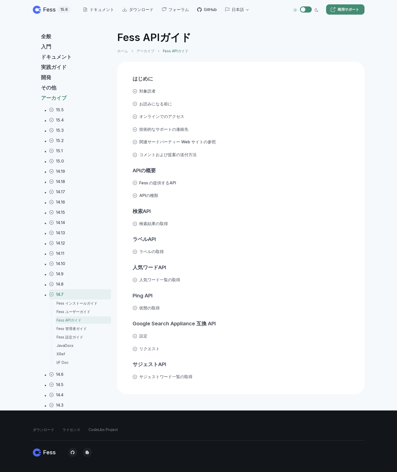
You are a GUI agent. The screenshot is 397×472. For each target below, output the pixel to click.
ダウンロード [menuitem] (138, 9)
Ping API (143, 296)
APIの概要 (144, 170)
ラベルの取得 (148, 251)
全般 (46, 36)
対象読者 (144, 91)
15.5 (56, 109)
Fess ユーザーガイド (73, 311)
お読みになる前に (152, 103)
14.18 (57, 181)
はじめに (143, 79)
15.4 (56, 120)
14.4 (56, 394)
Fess (52, 9)
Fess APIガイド (69, 320)
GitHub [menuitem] (207, 9)
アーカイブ (54, 98)
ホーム (122, 51)
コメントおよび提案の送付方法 (165, 154)
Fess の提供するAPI (154, 182)
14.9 (56, 273)
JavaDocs (65, 345)
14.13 (57, 232)
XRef (61, 354)
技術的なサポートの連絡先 (160, 129)
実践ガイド (54, 67)
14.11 (56, 253)
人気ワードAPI (149, 267)
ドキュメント (56, 57)
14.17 (57, 191)
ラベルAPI (144, 239)
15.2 (56, 140)
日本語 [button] (234, 9)
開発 (46, 77)
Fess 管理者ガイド (72, 328)
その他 (48, 88)
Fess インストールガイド (77, 303)
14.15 (57, 212)
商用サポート (344, 9)
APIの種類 (145, 195)
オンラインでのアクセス (158, 116)
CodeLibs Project (103, 429)
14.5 (56, 384)
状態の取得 (146, 307)
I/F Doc (63, 362)
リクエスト (146, 348)
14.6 (56, 374)
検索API (142, 211)
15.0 (56, 161)
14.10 (57, 263)
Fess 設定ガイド (70, 337)
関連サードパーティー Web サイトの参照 (174, 141)
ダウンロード (43, 429)
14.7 (56, 294)
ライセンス (71, 429)
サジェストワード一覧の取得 (162, 376)
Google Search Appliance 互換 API (174, 323)
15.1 (56, 150)
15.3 (56, 130)
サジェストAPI (149, 364)
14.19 (57, 171)
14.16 (57, 202)
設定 (140, 335)
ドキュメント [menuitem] (98, 9)
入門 (46, 47)
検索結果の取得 (150, 223)
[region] (72, 247)
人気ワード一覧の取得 (156, 279)
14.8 (56, 284)
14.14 (57, 222)
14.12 (57, 243)
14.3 (56, 405)
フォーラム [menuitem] (175, 9)
